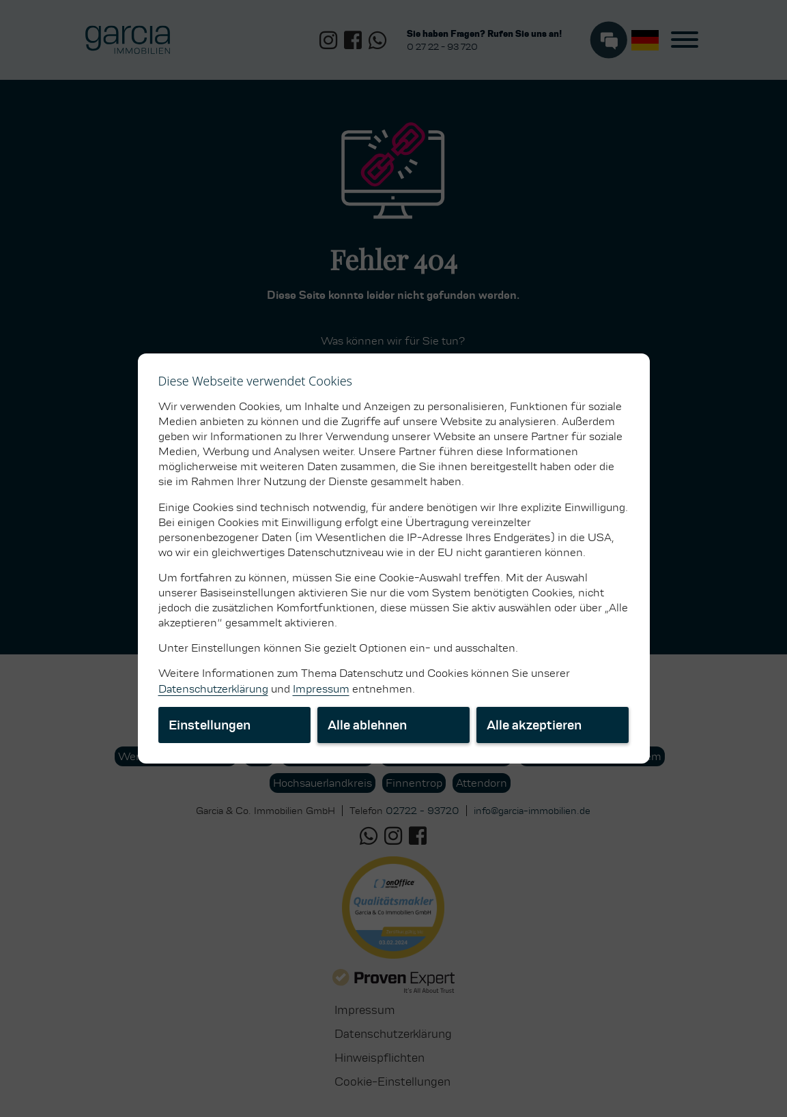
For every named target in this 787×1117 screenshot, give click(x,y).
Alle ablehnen (367, 725)
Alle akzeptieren (534, 725)
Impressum (321, 688)
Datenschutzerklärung (213, 688)
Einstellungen (210, 725)
